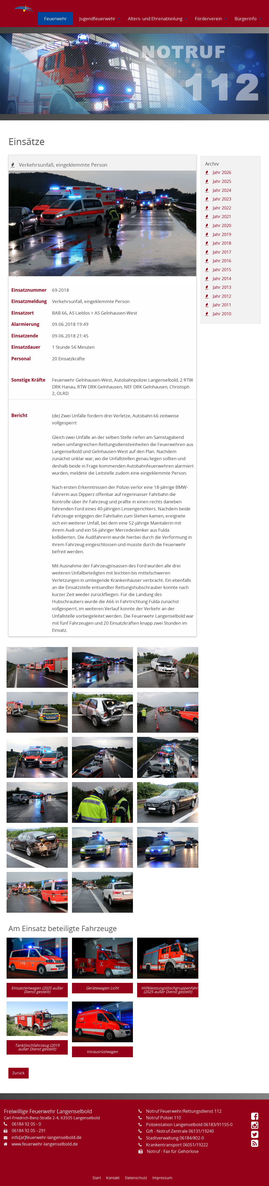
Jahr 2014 (222, 278)
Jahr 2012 (222, 296)
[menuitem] (24, 7)
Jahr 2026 (222, 172)
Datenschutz (136, 1177)
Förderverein (208, 19)
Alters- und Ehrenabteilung (155, 19)
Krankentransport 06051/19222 (177, 1145)
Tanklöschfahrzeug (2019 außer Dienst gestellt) (37, 1047)
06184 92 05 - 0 (26, 1124)
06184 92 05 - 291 (29, 1130)
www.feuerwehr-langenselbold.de (45, 1144)
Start (96, 1177)
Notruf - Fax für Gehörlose (173, 1151)
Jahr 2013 (222, 287)
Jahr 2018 (222, 243)
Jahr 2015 (222, 270)
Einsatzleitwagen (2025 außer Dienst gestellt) (37, 989)
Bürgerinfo (246, 19)
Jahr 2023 (222, 199)
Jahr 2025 (222, 181)
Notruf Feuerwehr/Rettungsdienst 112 (183, 1111)
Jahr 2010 (222, 314)
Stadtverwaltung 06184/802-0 (175, 1138)
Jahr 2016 (222, 261)
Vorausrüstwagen (102, 1051)
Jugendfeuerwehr (97, 19)
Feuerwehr (55, 19)
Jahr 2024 (222, 190)
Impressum (162, 1177)
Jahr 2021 (222, 216)
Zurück (18, 1072)
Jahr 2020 (222, 225)
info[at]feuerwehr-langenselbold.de (46, 1137)
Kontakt (113, 1177)
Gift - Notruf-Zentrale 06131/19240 (180, 1131)
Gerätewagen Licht (102, 987)
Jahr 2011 (222, 305)
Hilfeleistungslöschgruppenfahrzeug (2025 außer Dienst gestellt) (169, 989)
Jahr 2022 (222, 208)
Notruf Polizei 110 (163, 1118)
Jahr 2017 (222, 252)
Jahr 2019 (222, 234)
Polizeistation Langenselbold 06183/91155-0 (189, 1124)
